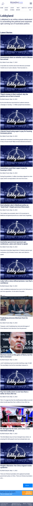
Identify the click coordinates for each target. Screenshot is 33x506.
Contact (29, 503)
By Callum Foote (4, 62)
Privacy (30, 505)
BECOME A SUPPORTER (29, 492)
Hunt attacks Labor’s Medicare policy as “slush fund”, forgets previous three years (14, 206)
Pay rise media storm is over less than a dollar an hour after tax (14, 393)
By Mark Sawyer (4, 99)
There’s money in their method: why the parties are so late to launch (14, 95)
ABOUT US (24, 7)
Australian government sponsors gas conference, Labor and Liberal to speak (14, 243)
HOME (1, 7)
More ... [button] (27, 485)
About (24, 503)
